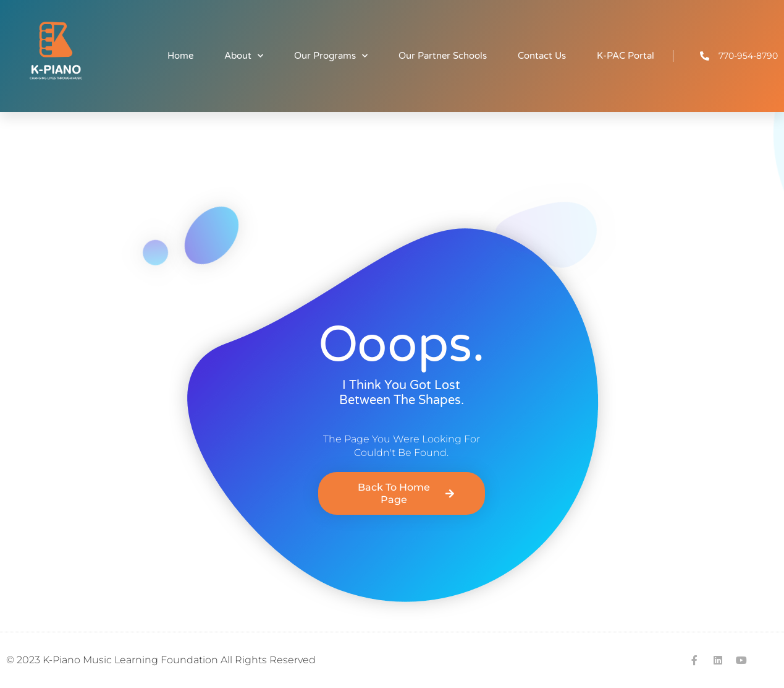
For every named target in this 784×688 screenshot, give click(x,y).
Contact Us (542, 55)
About (243, 56)
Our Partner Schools (442, 55)
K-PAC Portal (625, 55)
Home (180, 55)
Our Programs (331, 56)
